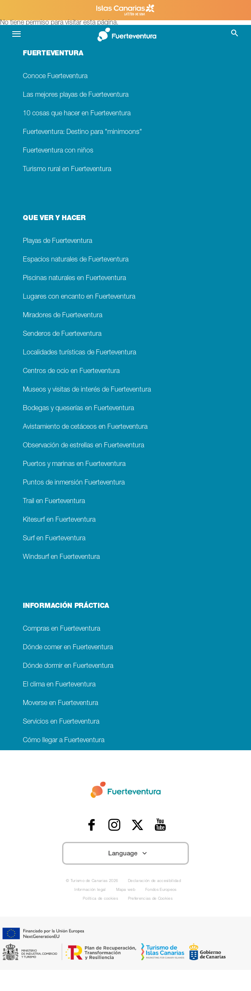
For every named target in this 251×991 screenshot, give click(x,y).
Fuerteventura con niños (58, 151)
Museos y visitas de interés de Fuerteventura (87, 390)
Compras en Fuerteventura (61, 629)
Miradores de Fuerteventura (62, 315)
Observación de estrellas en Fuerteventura (83, 445)
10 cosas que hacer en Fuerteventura (77, 113)
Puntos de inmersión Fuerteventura (74, 483)
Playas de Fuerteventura (57, 241)
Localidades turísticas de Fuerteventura (79, 353)
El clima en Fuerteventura (59, 685)
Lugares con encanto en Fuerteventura (79, 297)
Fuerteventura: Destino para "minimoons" (82, 132)
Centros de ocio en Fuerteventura (71, 371)
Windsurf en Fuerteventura (61, 557)
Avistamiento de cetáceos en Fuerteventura (85, 427)
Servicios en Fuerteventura (61, 722)
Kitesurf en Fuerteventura (59, 520)
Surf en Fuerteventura (54, 538)
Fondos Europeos (161, 890)
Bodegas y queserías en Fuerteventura (78, 408)
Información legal (90, 890)
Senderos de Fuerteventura (62, 334)
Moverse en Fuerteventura (60, 703)
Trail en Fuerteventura (54, 501)
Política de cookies (100, 899)
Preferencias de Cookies (150, 899)
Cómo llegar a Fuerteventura (63, 740)
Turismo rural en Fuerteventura (67, 169)
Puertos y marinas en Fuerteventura (74, 464)
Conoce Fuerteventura (55, 76)
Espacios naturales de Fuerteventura (75, 260)
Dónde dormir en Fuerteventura (68, 666)
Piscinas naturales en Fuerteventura (74, 278)
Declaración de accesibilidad (154, 881)
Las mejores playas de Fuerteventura (75, 95)
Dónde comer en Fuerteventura (68, 647)
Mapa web (126, 890)
